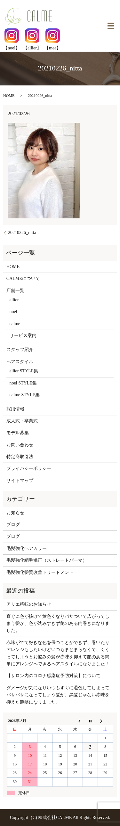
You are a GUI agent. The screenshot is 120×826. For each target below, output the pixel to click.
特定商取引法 (19, 456)
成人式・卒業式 (22, 421)
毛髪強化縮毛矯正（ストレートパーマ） (46, 560)
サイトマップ (19, 480)
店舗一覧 (15, 290)
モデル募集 (17, 432)
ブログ (13, 524)
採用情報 (15, 408)
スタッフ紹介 (19, 349)
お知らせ (15, 512)
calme (15, 323)
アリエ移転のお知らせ (28, 604)
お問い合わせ (19, 444)
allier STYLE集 (24, 371)
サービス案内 (23, 335)
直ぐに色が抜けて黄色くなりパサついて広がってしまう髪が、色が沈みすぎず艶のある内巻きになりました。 (57, 623)
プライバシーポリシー (28, 468)
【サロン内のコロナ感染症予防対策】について (53, 675)
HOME (8, 95)
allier (14, 299)
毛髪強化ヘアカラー (26, 548)
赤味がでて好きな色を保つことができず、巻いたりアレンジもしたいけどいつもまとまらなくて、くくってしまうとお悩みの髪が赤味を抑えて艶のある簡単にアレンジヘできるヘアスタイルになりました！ (57, 653)
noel (13, 311)
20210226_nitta (22, 232)
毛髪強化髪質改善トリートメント (40, 572)
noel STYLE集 (23, 383)
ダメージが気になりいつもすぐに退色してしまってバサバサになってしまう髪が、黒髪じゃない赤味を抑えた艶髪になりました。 (57, 695)
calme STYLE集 (25, 394)
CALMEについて (23, 278)
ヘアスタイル (19, 361)
